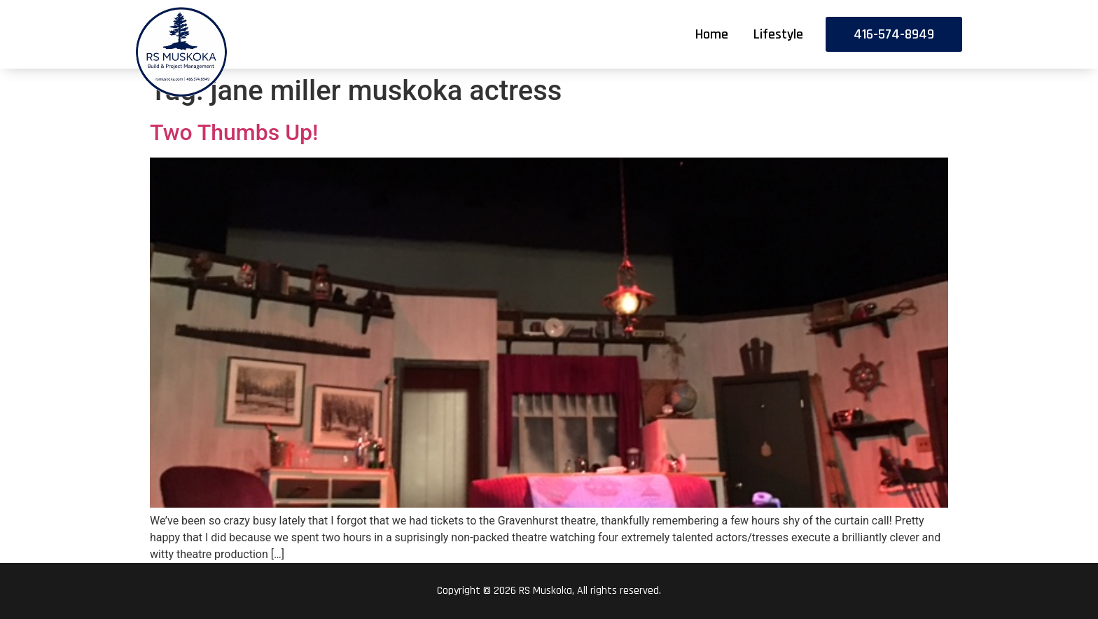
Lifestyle (778, 34)
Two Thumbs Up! (234, 132)
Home (711, 34)
